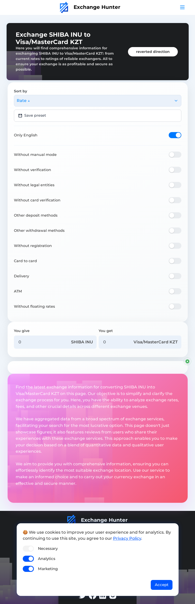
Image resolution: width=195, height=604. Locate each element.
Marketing (48, 568)
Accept (161, 584)
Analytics (46, 558)
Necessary (48, 548)
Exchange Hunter (90, 7)
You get (106, 330)
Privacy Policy (127, 538)
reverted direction (153, 51)
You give (22, 330)
